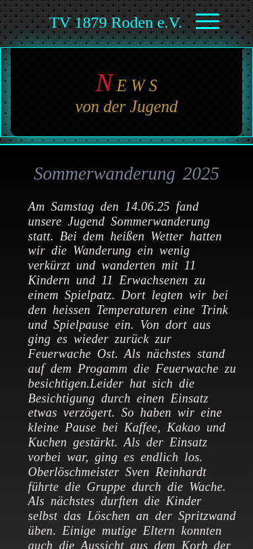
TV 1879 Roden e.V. (115, 22)
